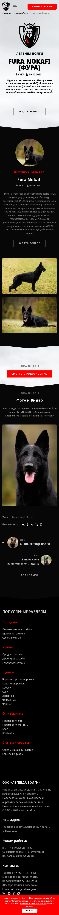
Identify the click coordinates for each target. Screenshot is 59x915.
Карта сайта (28, 810)
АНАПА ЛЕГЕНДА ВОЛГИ (35, 544)
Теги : (6, 517)
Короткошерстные (13, 683)
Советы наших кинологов (17, 750)
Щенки (8, 672)
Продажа (9, 622)
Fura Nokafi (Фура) (22, 517)
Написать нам (42, 6)
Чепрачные (9, 700)
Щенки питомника (13, 633)
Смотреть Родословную (29, 374)
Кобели (6, 687)
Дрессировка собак (13, 658)
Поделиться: (10, 524)
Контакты (8, 733)
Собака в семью (11, 637)
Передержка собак (13, 662)
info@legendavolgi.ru (23, 889)
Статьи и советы (15, 742)
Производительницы (15, 725)
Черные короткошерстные (18, 679)
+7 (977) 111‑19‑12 (25, 872)
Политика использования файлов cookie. (26, 806)
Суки (5, 691)
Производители (12, 720)
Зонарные (8, 695)
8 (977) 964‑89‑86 (27, 881)
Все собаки (29, 575)
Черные (7, 704)
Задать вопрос (29, 111)
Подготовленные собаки (17, 629)
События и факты (12, 754)
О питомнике (12, 713)
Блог (5, 729)
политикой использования (33, 903)
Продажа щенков (12, 654)
